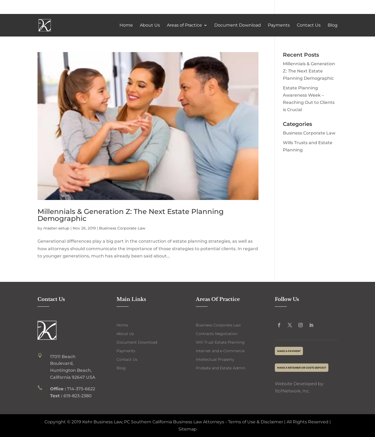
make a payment (289, 350)
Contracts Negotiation (217, 333)
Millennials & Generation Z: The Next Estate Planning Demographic (131, 215)
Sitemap (187, 429)
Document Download (237, 25)
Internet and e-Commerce (220, 350)
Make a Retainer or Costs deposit (301, 367)
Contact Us (309, 25)
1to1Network (288, 391)
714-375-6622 (316, 7)
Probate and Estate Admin (220, 368)
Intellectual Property (215, 359)
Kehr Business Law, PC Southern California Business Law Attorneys (153, 421)
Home (126, 25)
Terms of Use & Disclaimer (255, 421)
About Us (150, 25)
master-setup (56, 228)
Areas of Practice (184, 25)
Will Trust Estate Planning (220, 342)
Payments (279, 25)
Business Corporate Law (122, 228)
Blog (333, 25)
